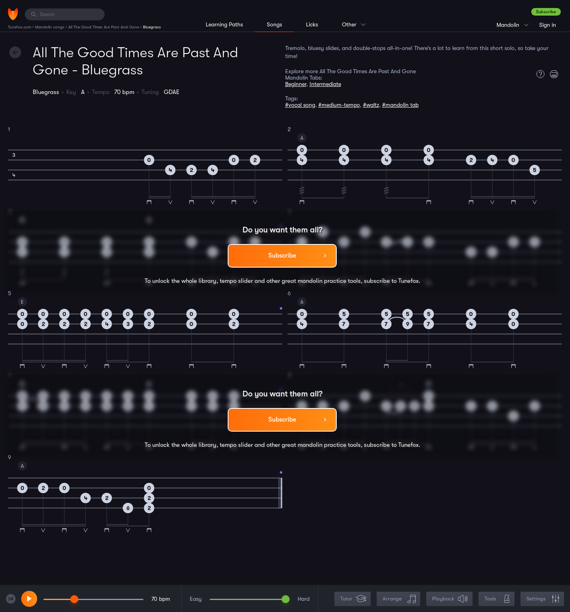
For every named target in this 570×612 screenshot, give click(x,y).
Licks (312, 24)
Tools (497, 599)
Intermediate (325, 84)
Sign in (547, 25)
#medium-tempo (339, 105)
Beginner (295, 84)
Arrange (399, 599)
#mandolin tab (400, 105)
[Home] (13, 14)
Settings (543, 599)
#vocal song (300, 105)
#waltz (371, 105)
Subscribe (546, 11)
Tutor (353, 599)
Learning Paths (224, 24)
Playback (450, 599)
